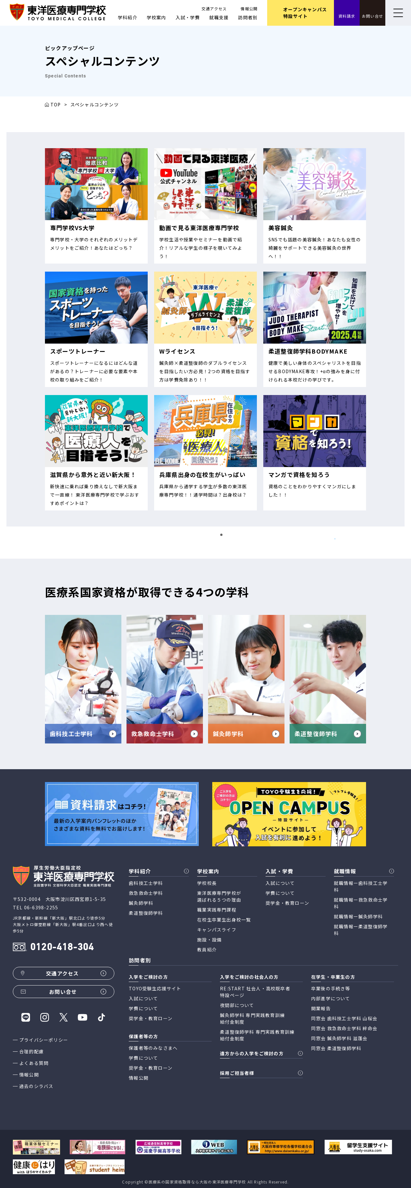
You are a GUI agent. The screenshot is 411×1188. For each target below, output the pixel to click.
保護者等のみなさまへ (153, 1048)
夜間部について (237, 1005)
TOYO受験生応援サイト (155, 988)
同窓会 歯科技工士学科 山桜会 (344, 1018)
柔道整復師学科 (146, 913)
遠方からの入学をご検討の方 (252, 1053)
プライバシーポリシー (43, 1040)
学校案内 (156, 17)
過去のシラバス (36, 1086)
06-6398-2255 (41, 907)
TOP (55, 104)
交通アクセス (214, 8)
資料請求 (346, 16)
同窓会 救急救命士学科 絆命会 (344, 1028)
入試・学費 (188, 17)
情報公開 (249, 8)
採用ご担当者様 (237, 1073)
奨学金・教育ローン (287, 903)
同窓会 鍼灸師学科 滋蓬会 (339, 1038)
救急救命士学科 (146, 893)
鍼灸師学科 (141, 903)
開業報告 (321, 1008)
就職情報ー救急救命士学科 (361, 903)
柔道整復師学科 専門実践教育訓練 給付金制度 (257, 1035)
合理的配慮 (31, 1051)
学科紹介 (127, 17)
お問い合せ (372, 16)
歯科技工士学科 (146, 883)
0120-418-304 (62, 948)
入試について (280, 883)
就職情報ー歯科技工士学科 (361, 886)
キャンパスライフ (216, 929)
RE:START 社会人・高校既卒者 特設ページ (255, 991)
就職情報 (345, 871)
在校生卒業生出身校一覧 (224, 919)
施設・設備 (209, 939)
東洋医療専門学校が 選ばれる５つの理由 (219, 896)
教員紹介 (207, 949)
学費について (280, 893)
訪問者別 (248, 17)
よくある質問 (33, 1063)
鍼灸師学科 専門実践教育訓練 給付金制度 (252, 1018)
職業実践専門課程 (216, 909)
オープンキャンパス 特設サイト (305, 12)
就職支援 (219, 17)
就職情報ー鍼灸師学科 (358, 916)
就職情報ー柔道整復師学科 (361, 929)
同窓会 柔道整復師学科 (336, 1048)
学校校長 (207, 883)
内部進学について (330, 998)
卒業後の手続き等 (330, 988)
